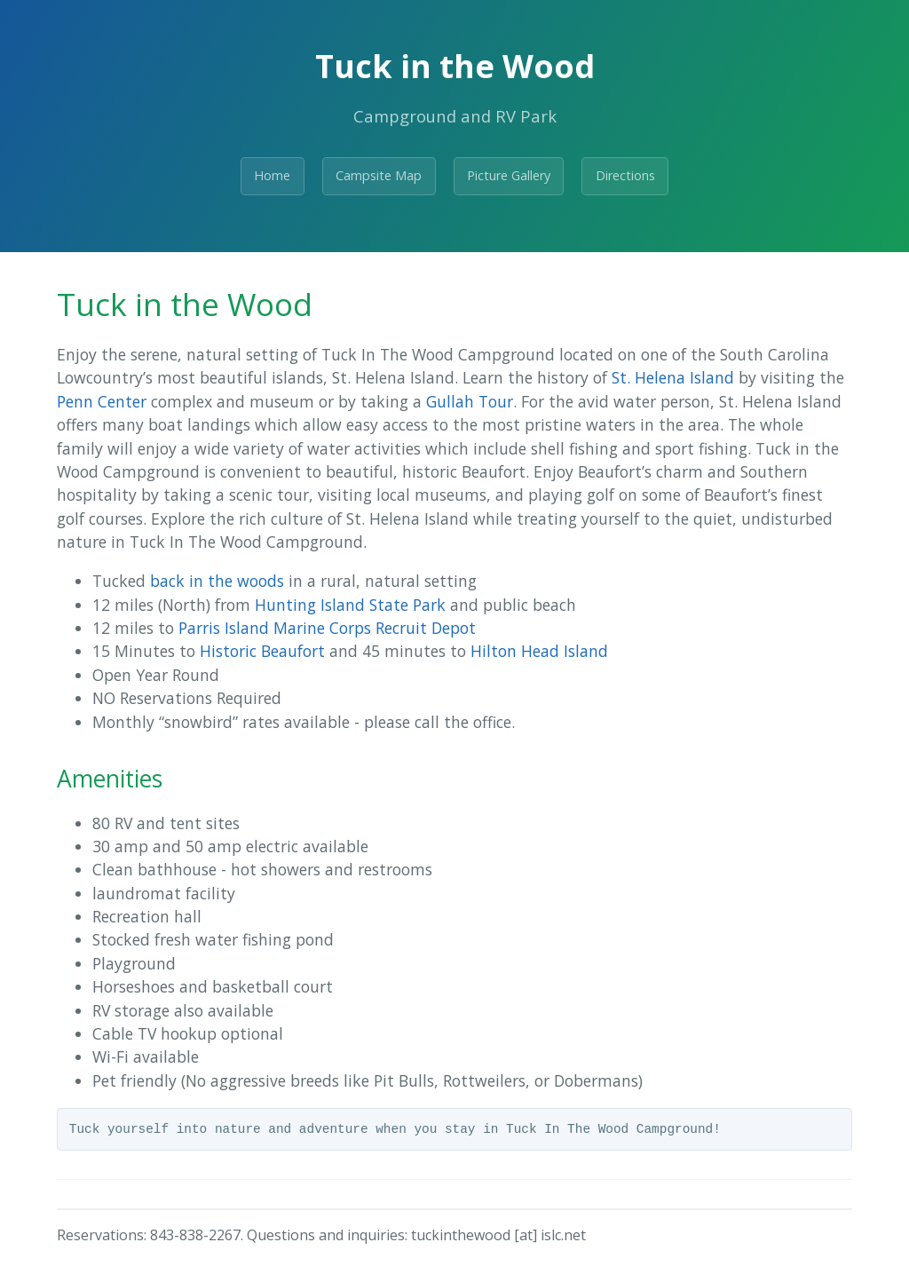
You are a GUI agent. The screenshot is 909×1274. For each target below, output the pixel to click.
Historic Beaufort (262, 650)
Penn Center (101, 401)
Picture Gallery (508, 175)
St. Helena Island (673, 377)
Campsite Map (379, 175)
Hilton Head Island (539, 650)
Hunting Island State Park (350, 604)
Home (272, 175)
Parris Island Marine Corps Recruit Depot (327, 627)
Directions (625, 175)
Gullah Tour (469, 401)
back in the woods (217, 580)
